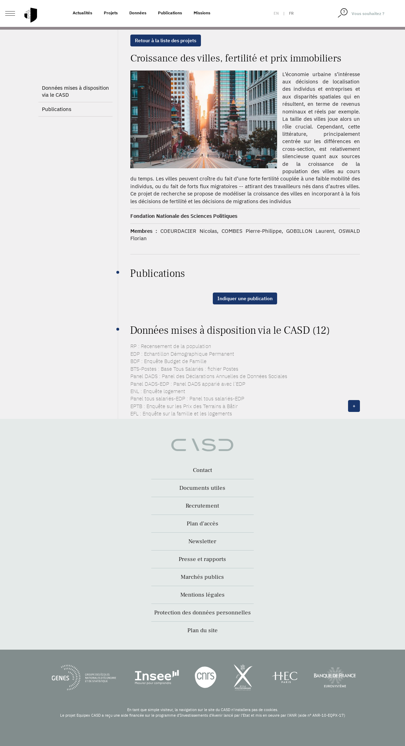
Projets (111, 12)
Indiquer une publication (245, 298)
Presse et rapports (202, 559)
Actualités (82, 12)
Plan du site (202, 630)
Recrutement (202, 506)
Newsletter (202, 541)
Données (137, 12)
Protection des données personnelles (202, 612)
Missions (202, 12)
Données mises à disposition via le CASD (75, 91)
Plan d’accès (202, 523)
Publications (170, 12)
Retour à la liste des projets (165, 40)
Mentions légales (202, 595)
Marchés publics (202, 577)
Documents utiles (202, 488)
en (276, 13)
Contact (202, 470)
